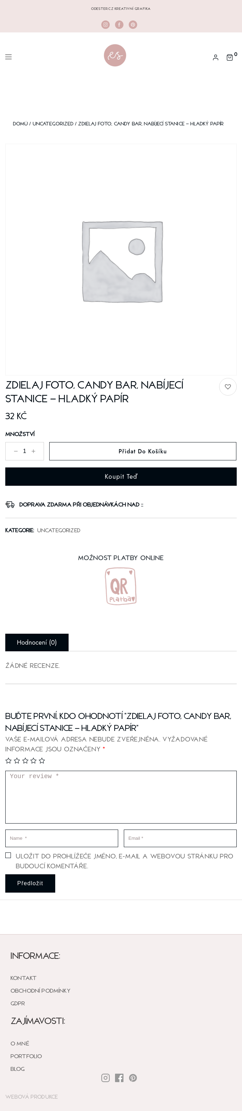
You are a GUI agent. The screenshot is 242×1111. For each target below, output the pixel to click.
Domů (20, 123)
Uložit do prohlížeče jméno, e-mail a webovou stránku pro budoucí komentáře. (125, 861)
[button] (228, 387)
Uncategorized (53, 123)
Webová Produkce (31, 1096)
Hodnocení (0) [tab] (37, 642)
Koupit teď (121, 476)
